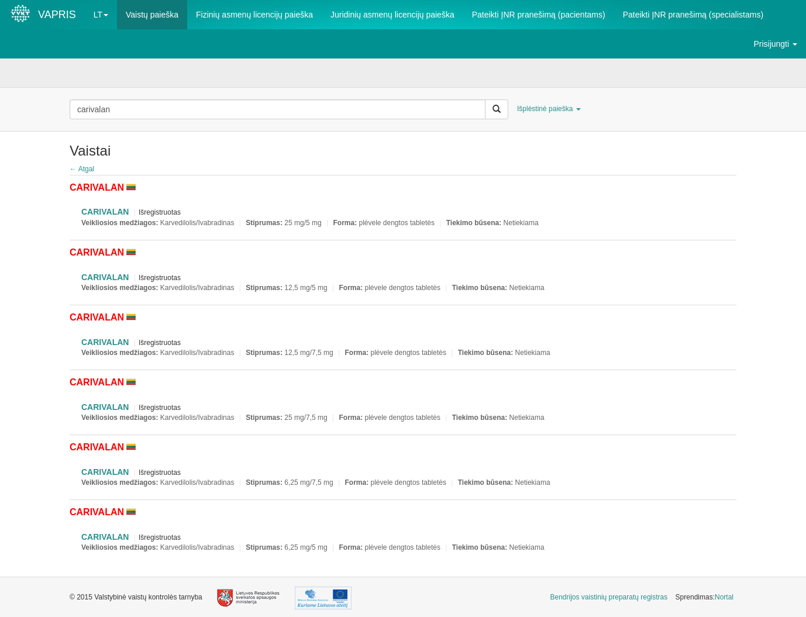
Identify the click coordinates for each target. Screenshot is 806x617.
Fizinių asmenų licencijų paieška (254, 14)
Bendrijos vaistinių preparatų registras (609, 597)
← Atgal (82, 169)
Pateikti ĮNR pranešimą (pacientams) (538, 14)
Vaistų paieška (152, 14)
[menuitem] (609, 597)
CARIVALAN (105, 211)
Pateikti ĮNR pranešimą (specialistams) (693, 14)
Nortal (724, 597)
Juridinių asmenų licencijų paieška (392, 14)
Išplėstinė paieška (549, 109)
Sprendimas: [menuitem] (704, 597)
